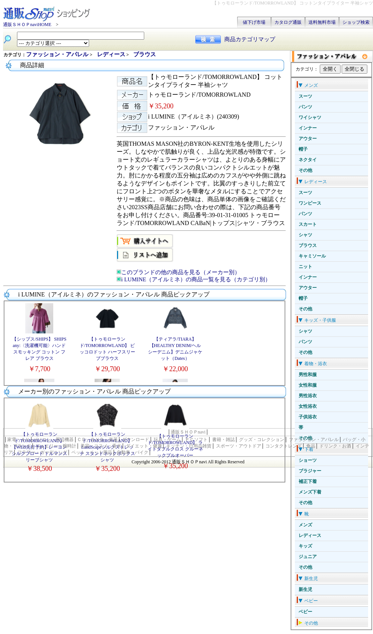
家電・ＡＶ (18, 439)
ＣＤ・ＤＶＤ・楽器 (97, 439)
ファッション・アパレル (58, 54)
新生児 (305, 589)
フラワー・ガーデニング (42, 452)
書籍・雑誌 (223, 439)
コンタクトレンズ (283, 446)
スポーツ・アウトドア (238, 446)
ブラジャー (310, 471)
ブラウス (308, 245)
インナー (308, 128)
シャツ (305, 235)
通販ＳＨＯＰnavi (188, 432)
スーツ (305, 96)
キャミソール (312, 256)
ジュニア (308, 556)
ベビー (305, 611)
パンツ (305, 107)
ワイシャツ (310, 117)
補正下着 (308, 481)
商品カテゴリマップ (249, 39)
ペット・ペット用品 (91, 452)
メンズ (305, 525)
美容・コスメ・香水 (100, 446)
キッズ (305, 546)
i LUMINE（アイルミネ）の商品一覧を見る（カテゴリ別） (196, 279)
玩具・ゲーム (167, 439)
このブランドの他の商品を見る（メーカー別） (180, 272)
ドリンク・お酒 (335, 446)
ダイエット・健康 (144, 446)
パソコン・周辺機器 (53, 439)
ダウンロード (135, 439)
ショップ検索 (356, 22)
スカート (308, 224)
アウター (308, 138)
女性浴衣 (308, 406)
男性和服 (308, 374)
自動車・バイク (132, 452)
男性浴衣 (308, 395)
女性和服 (308, 385)
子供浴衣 (308, 417)
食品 (310, 446)
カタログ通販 (288, 22)
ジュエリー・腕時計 (55, 446)
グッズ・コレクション (261, 439)
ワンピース (310, 203)
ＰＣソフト (196, 439)
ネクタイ (308, 159)
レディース (310, 535)
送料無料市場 (322, 22)
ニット (305, 266)
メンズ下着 (310, 492)
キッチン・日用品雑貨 (188, 446)
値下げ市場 (254, 22)
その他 (305, 170)
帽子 (303, 149)
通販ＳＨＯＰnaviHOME (27, 24)
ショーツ (308, 460)
